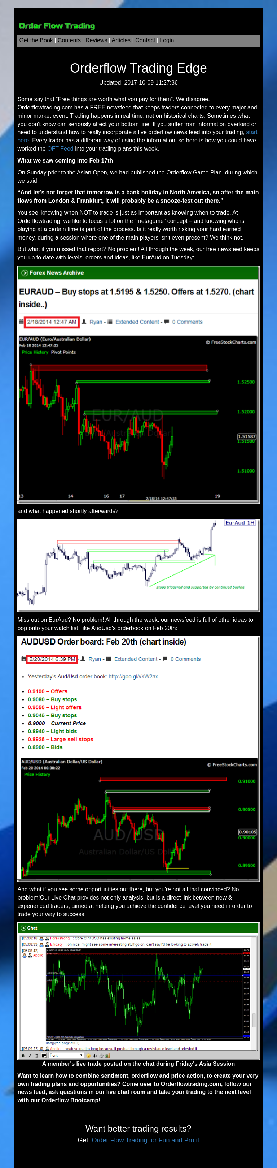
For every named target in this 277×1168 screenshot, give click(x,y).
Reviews (96, 40)
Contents (69, 40)
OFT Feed (60, 149)
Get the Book (36, 40)
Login (167, 40)
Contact (145, 40)
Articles (121, 40)
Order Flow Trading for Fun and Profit (145, 1140)
